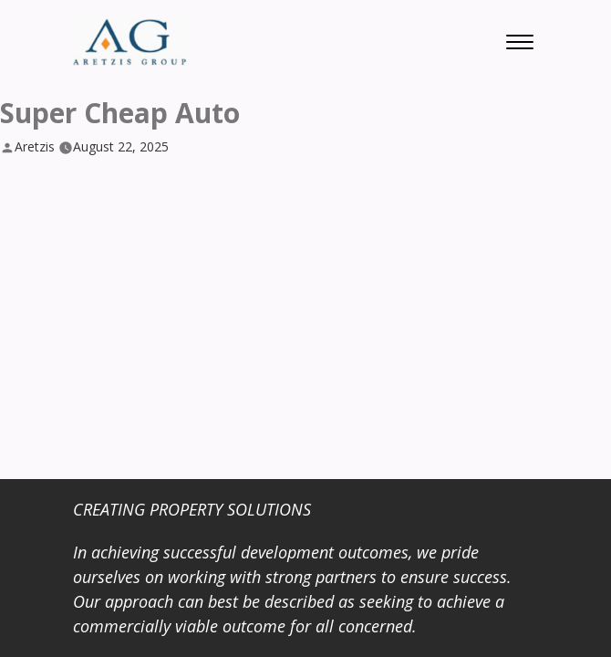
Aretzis (35, 146)
